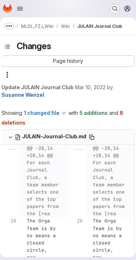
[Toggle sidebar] (7, 46)
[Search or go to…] (115, 8)
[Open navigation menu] (20, 8)
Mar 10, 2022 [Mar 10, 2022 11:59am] (90, 87)
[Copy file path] (91, 137)
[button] (68, 61)
